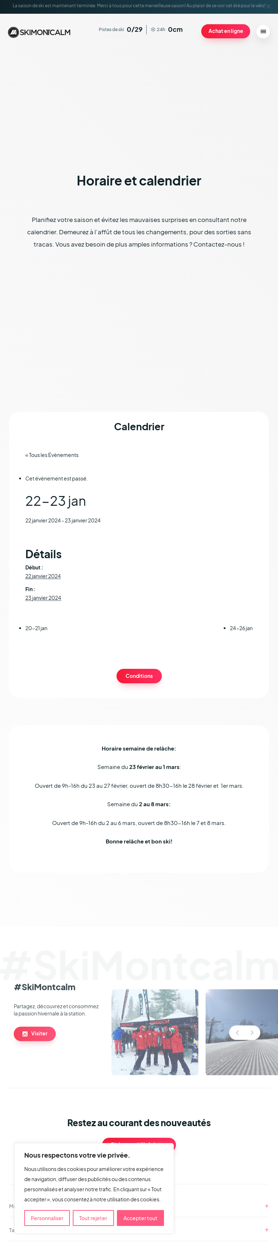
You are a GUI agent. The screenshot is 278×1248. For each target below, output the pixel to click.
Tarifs (15, 1232)
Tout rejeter (93, 1218)
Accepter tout (140, 1218)
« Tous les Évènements (54, 457)
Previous (237, 1059)
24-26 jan (241, 630)
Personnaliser (47, 1218)
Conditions (139, 678)
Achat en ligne (223, 31)
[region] (94, 1188)
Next (252, 1059)
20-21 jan (36, 630)
